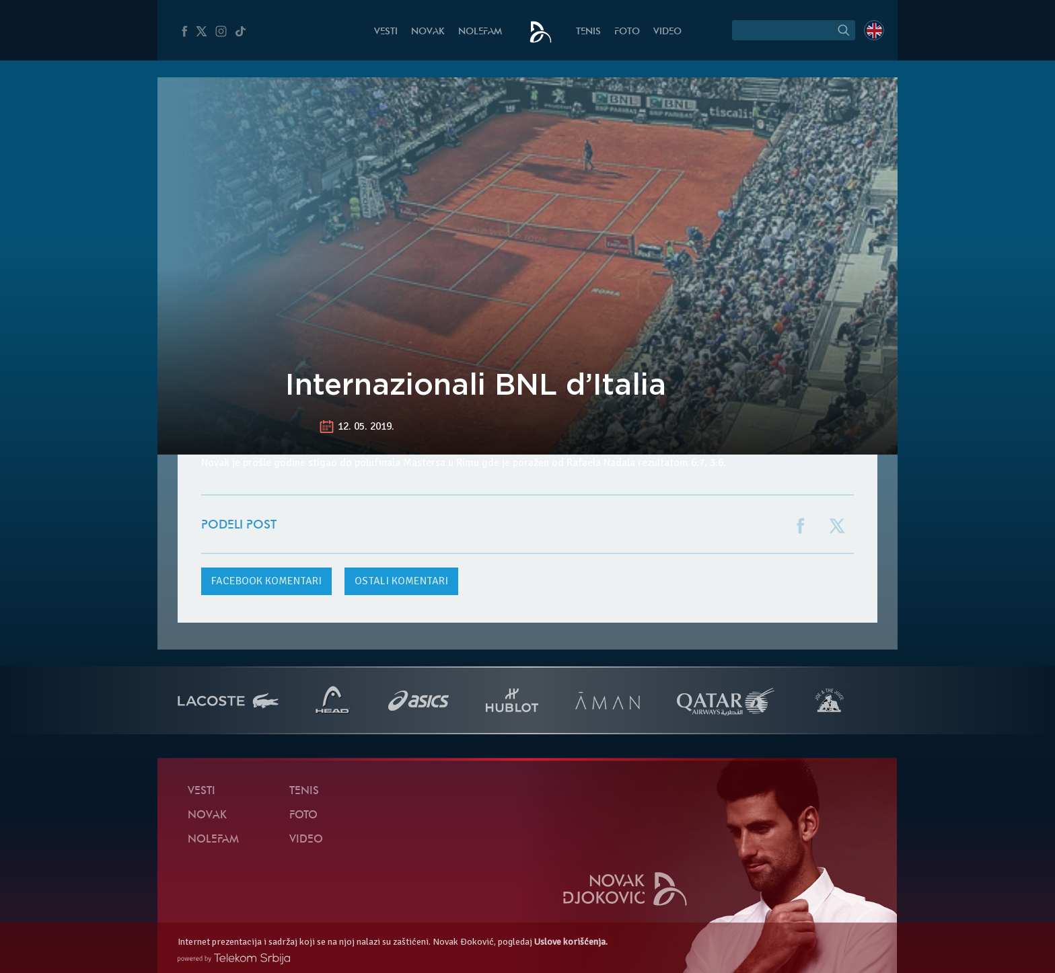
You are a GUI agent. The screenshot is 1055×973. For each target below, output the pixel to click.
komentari (266, 581)
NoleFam (480, 32)
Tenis (588, 32)
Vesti (386, 32)
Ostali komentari (401, 581)
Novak (428, 32)
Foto (627, 32)
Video (667, 32)
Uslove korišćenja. (571, 941)
